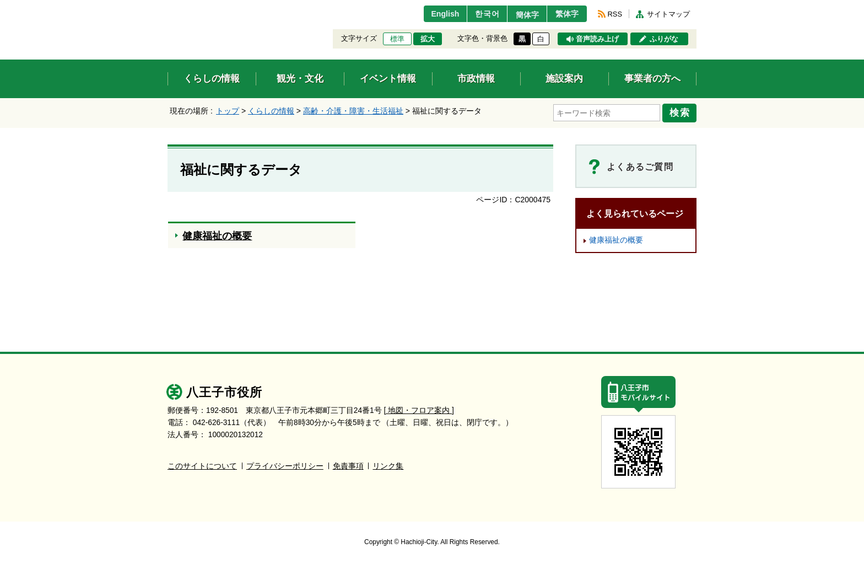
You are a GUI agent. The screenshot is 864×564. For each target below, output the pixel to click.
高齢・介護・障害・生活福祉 (353, 110)
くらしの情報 (271, 110)
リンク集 (387, 464)
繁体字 (565, 13)
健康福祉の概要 (616, 238)
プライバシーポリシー (284, 464)
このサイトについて (202, 464)
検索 (681, 112)
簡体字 (521, 14)
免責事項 (348, 464)
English (434, 13)
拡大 (427, 39)
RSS (615, 14)
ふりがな (664, 39)
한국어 (478, 13)
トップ (227, 110)
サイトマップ (668, 14)
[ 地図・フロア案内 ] (419, 409)
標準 (397, 39)
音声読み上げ (597, 39)
